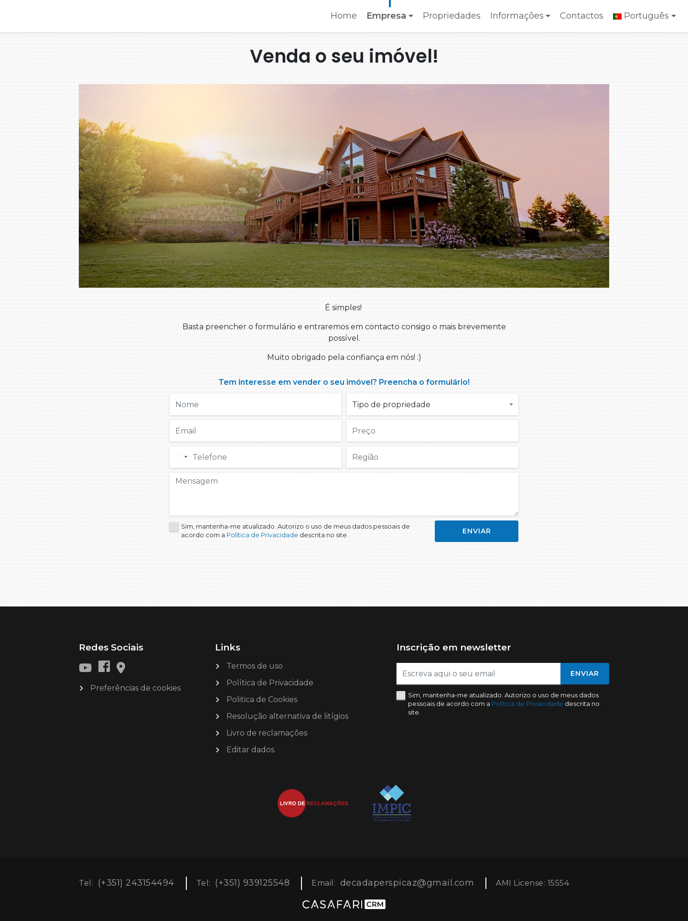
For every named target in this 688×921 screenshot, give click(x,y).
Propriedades (452, 16)
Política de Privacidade (263, 535)
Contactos (581, 16)
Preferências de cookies (135, 688)
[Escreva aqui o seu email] (479, 673)
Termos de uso (254, 666)
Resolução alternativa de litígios (287, 716)
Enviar (584, 673)
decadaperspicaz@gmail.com (407, 883)
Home (346, 19)
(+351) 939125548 (252, 883)
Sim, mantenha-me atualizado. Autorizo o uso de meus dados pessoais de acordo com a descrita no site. (295, 530)
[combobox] (180, 457)
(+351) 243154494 (136, 883)
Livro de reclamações (266, 732)
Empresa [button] (386, 16)
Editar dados (250, 749)
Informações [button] (517, 16)
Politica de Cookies (261, 699)
